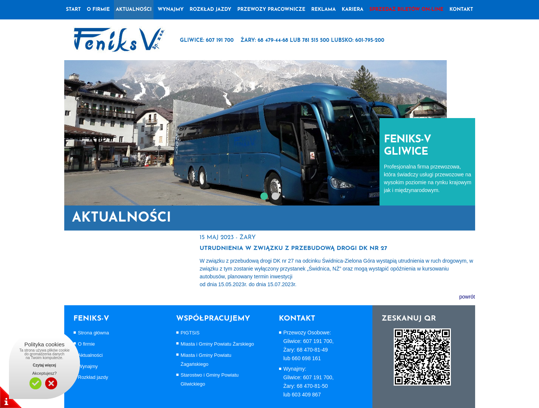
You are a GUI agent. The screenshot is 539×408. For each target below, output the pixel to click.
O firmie (86, 344)
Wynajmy (88, 366)
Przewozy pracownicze (271, 9)
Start (73, 9)
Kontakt (461, 9)
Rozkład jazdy (211, 9)
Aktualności (134, 9)
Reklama (323, 9)
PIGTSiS (190, 333)
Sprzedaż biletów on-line (406, 9)
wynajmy (171, 9)
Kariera (352, 9)
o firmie (98, 9)
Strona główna (93, 333)
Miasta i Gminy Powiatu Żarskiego (217, 344)
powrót (467, 297)
